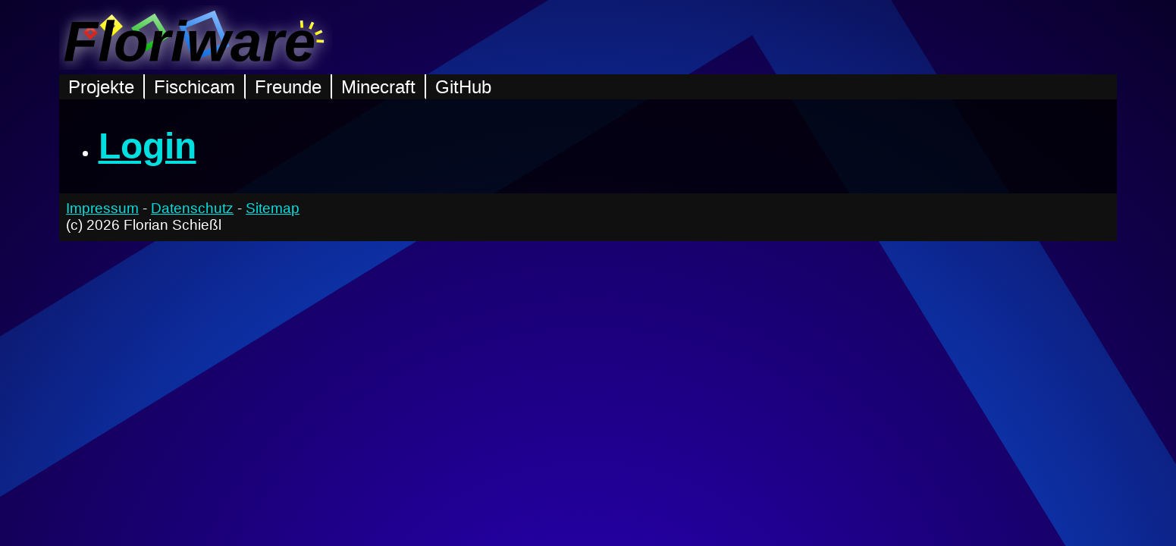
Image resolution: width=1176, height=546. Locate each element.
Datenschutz (192, 208)
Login (147, 146)
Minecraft (378, 87)
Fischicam (194, 87)
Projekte (101, 87)
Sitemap (272, 208)
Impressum (102, 208)
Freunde (288, 87)
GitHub (463, 87)
